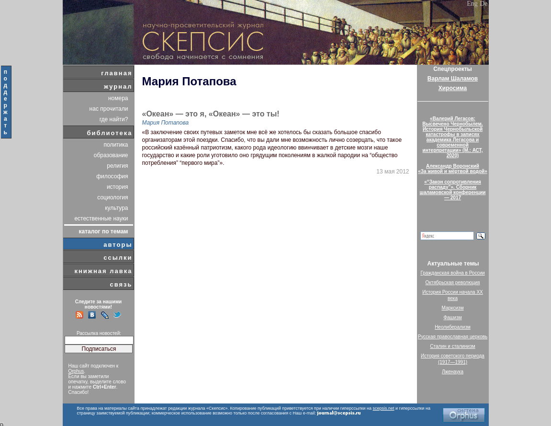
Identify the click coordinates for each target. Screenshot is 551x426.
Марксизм (452, 308)
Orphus (76, 371)
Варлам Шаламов (452, 78)
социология (112, 197)
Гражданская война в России (452, 273)
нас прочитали (109, 108)
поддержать (6, 102)
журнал (118, 86)
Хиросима (453, 88)
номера (118, 98)
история (117, 187)
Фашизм (452, 317)
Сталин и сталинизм (452, 346)
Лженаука (452, 371)
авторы (117, 244)
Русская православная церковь (453, 336)
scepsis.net (383, 408)
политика (116, 144)
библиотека (110, 133)
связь (121, 284)
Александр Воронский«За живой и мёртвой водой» (452, 168)
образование (111, 155)
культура (116, 208)
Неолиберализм (453, 327)
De (483, 3)
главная (116, 73)
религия (117, 165)
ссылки (117, 257)
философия (112, 176)
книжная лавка (103, 271)
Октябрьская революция (453, 282)
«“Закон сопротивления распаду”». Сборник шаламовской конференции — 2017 (453, 189)
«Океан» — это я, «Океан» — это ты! (211, 114)
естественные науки (101, 218)
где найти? (114, 119)
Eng (472, 3)
